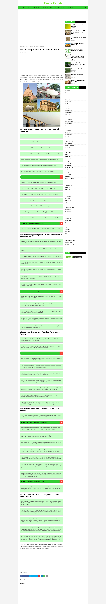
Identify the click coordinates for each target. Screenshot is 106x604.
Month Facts (68, 191)
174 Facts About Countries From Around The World (77, 50)
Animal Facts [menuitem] (23, 7)
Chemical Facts (69, 114)
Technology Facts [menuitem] (62, 7)
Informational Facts (70, 178)
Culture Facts (68, 130)
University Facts (69, 246)
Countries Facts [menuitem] (37, 7)
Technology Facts (69, 235)
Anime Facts (68, 92)
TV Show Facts (69, 242)
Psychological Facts (70, 207)
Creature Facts (69, 128)
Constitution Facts (69, 121)
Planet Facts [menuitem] (45, 7)
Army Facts (68, 94)
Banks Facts (68, 103)
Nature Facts (68, 196)
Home (21, 46)
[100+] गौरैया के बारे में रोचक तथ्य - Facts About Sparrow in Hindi (78, 63)
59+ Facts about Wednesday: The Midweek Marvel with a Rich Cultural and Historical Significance (78, 57)
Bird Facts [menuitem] (30, 7)
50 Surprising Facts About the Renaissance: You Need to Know (78, 32)
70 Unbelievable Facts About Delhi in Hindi (35, 223)
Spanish (67, 227)
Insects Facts (68, 180)
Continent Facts (69, 123)
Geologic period (69, 161)
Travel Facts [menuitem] (70, 7)
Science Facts (68, 216)
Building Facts (69, 110)
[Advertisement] (41, 29)
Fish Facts (68, 150)
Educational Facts (69, 139)
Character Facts (69, 112)
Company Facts (69, 119)
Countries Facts (69, 125)
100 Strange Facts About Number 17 (77, 75)
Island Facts (68, 183)
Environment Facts (69, 141)
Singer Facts (68, 222)
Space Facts (68, 224)
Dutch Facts (68, 136)
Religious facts (69, 209)
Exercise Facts (69, 143)
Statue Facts (68, 233)
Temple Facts (68, 238)
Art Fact (67, 97)
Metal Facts (68, 189)
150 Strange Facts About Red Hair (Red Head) (78, 81)
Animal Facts (68, 90)
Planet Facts (68, 200)
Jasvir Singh (23, 52)
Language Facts (69, 185)
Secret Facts (68, 220)
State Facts (25, 46)
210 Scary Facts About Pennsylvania (34, 177)
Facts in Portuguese (70, 145)
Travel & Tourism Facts (70, 240)
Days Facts (68, 132)
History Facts (68, 172)
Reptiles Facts (69, 211)
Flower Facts (68, 152)
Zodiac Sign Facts (69, 249)
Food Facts (68, 154)
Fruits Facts (68, 156)
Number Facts (68, 198)
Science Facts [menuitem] (53, 7)
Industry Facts (68, 176)
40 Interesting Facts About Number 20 (77, 44)
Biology (67, 105)
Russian (67, 213)
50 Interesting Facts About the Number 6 (78, 38)
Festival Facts (68, 147)
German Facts (68, 163)
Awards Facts (68, 101)
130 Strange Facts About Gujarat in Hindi (35, 291)
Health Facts (68, 169)
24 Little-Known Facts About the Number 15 (78, 25)
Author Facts (68, 99)
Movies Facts (68, 194)
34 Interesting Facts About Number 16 (77, 69)
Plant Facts (68, 202)
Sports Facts (68, 229)
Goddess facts (69, 165)
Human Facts (68, 174)
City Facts (68, 116)
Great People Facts (69, 167)
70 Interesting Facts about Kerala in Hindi (35, 481)
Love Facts (68, 187)
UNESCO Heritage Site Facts (71, 244)
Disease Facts (69, 134)
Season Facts (68, 218)
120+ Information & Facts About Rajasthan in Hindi (37, 422)
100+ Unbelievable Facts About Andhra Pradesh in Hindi (38, 353)
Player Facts (68, 205)
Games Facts (68, 158)
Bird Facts (68, 108)
